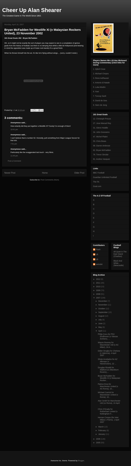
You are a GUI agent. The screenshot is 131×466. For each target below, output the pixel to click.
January (102, 434)
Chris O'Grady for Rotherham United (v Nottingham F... (107, 411)
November (103, 305)
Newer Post (9, 173)
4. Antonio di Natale (101, 83)
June (100, 323)
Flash (98, 249)
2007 (98, 298)
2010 (98, 286)
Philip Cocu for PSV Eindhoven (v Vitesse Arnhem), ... (108, 336)
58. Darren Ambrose (101, 146)
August (101, 316)
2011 (98, 283)
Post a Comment (14, 161)
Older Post (79, 173)
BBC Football (98, 173)
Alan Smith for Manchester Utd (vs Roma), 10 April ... (109, 403)
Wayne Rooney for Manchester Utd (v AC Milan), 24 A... (108, 344)
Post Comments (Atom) (50, 180)
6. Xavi (96, 91)
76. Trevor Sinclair (100, 154)
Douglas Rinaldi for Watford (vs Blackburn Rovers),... (108, 369)
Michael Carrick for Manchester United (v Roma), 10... (108, 394)
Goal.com (97, 186)
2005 (98, 443)
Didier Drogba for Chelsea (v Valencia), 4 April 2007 (109, 353)
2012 (98, 279)
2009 (98, 290)
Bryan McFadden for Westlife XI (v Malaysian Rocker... (109, 378)
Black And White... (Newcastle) (119, 263)
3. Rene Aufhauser (101, 78)
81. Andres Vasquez (101, 159)
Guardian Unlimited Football (105, 177)
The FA (96, 182)
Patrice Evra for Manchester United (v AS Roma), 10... (108, 386)
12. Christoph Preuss (102, 119)
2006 (98, 439)
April (100, 331)
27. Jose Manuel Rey (102, 123)
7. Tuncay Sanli (99, 96)
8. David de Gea (100, 100)
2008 (98, 294)
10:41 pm (14, 129)
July (100, 320)
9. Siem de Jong (100, 105)
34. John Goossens (101, 132)
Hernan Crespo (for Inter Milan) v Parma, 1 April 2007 (108, 419)
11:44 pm (14, 156)
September (103, 312)
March (101, 427)
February (102, 430)
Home (45, 173)
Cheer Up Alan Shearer (31, 10)
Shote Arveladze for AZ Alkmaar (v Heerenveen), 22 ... (107, 361)
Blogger (81, 461)
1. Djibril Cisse (99, 69)
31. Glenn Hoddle (100, 128)
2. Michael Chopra (101, 73)
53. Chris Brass (99, 141)
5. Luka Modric (99, 87)
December (103, 301)
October (102, 308)
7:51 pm (14, 144)
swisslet (99, 264)
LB (97, 254)
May (100, 327)
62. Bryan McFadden (102, 150)
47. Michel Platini (100, 137)
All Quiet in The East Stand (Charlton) (120, 254)
